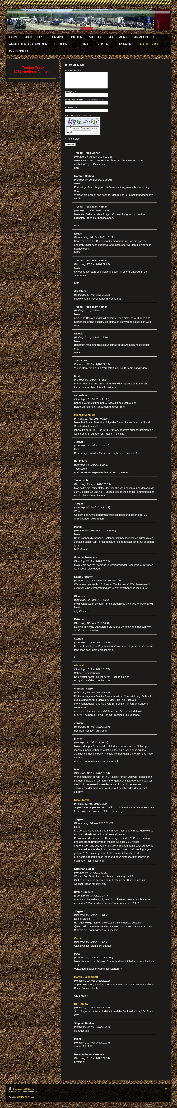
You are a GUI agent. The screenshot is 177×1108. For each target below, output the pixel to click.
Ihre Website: (71, 110)
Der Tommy (81, 1006)
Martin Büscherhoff (86, 979)
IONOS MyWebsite (26, 1100)
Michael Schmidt (84, 417)
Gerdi (77, 941)
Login (165, 1092)
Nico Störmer (82, 803)
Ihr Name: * (70, 95)
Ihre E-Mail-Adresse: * (84, 103)
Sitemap (30, 1092)
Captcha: (78, 118)
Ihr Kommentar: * (73, 71)
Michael (79, 668)
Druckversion (17, 1092)
